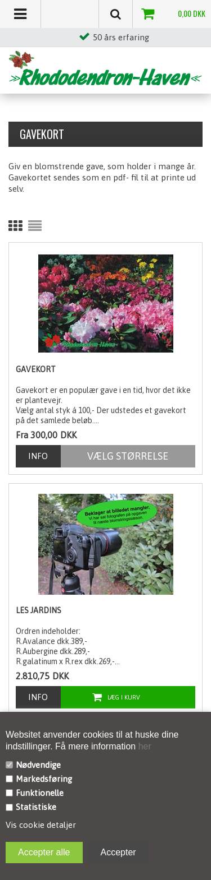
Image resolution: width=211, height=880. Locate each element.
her (143, 746)
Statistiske (36, 807)
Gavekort (36, 369)
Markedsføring (44, 779)
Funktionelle (40, 793)
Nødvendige (38, 765)
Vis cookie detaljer (41, 825)
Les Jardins (38, 610)
